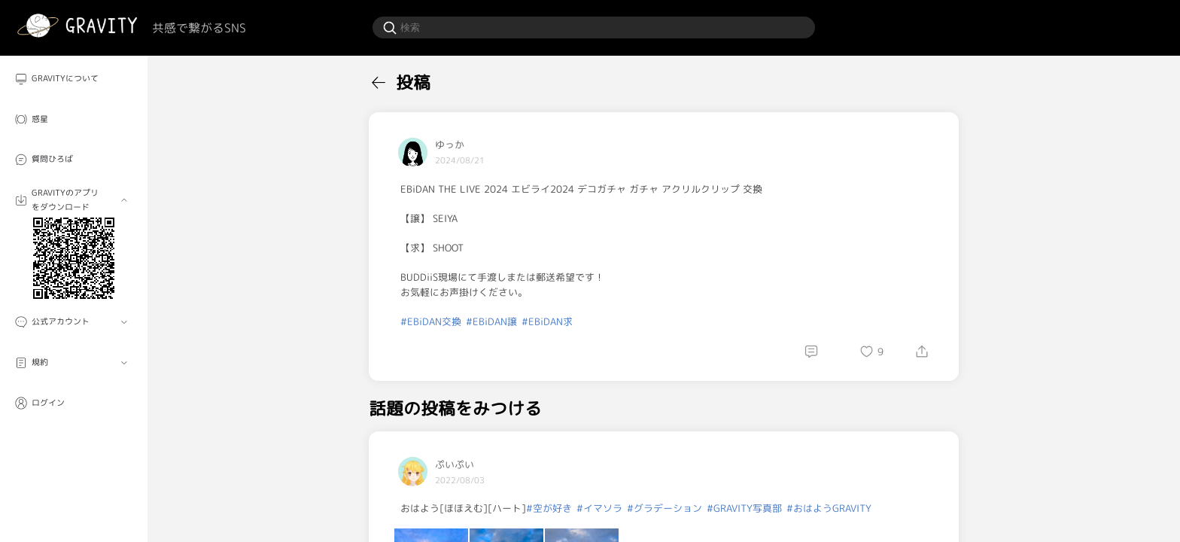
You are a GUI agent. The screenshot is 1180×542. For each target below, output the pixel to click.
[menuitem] (74, 79)
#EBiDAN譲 (491, 321)
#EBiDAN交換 (430, 321)
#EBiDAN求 (547, 321)
